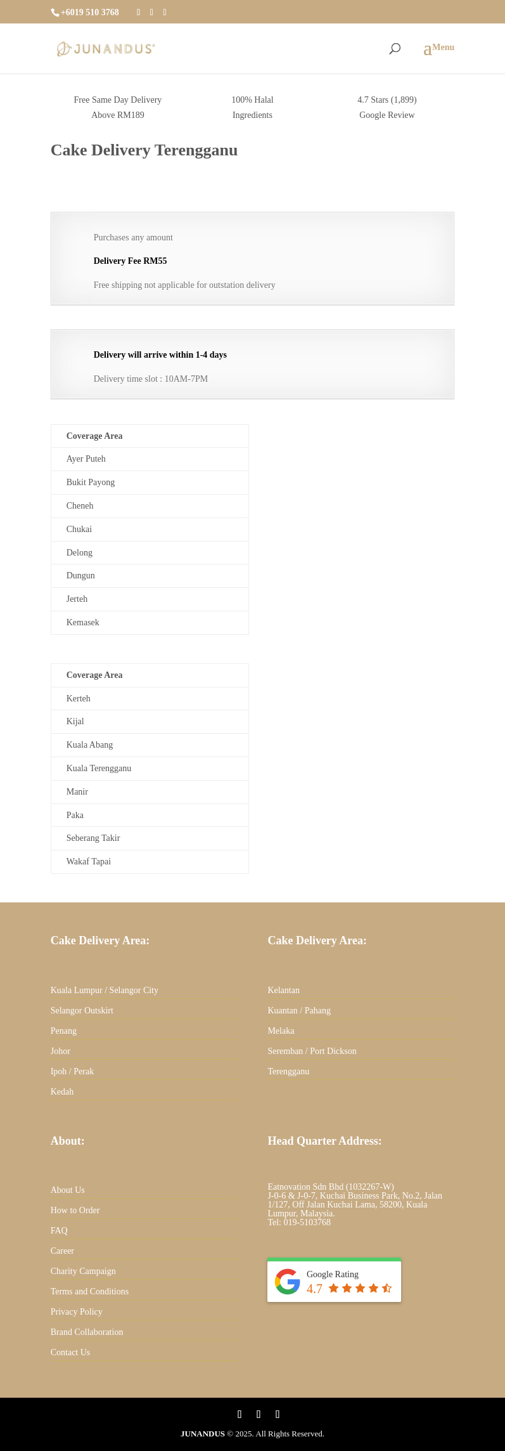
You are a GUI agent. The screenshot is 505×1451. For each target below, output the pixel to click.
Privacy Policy (77, 1312)
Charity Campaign (83, 1271)
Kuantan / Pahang (299, 1010)
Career (62, 1251)
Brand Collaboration (87, 1332)
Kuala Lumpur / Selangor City (104, 990)
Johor (60, 1051)
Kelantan (283, 990)
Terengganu (288, 1071)
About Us (68, 1190)
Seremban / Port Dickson (311, 1051)
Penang (64, 1031)
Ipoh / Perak (72, 1071)
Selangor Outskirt (82, 1010)
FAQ (59, 1230)
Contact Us (71, 1352)
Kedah (62, 1091)
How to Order (75, 1210)
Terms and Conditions (90, 1291)
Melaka (280, 1031)
